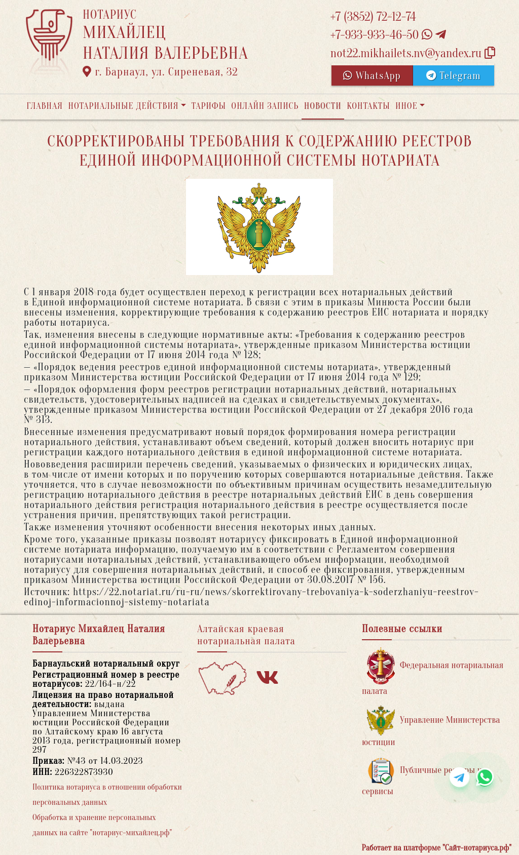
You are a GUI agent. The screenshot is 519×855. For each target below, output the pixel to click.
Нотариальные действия (123, 106)
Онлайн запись (265, 106)
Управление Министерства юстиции (431, 727)
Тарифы (209, 106)
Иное (406, 106)
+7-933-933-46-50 (388, 35)
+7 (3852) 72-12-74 (373, 17)
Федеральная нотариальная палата (432, 671)
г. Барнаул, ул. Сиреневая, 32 (160, 72)
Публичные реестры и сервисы (422, 777)
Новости (323, 106)
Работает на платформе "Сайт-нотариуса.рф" (436, 847)
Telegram (453, 76)
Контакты (368, 106)
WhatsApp (372, 76)
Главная (44, 106)
